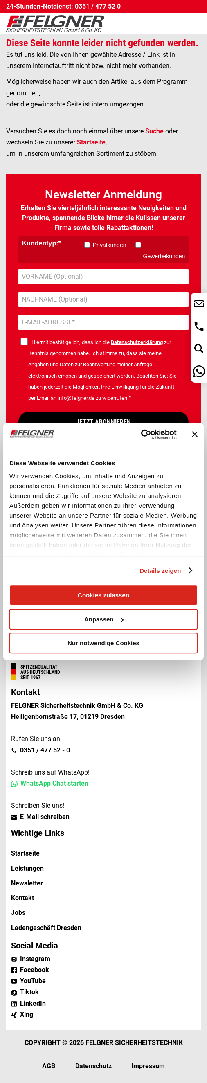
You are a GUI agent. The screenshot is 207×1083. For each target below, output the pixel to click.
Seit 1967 (30, 677)
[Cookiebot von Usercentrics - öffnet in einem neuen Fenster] (141, 434)
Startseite (91, 142)
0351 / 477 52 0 (98, 6)
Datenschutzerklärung (137, 342)
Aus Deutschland (40, 672)
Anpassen (104, 619)
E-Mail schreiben (45, 817)
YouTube (33, 981)
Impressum (148, 1066)
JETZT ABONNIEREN (103, 422)
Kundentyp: (40, 243)
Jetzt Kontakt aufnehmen (199, 304)
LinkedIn (33, 1003)
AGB (48, 1066)
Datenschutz (93, 1066)
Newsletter (27, 883)
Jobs (18, 912)
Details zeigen (160, 570)
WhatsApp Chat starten (54, 783)
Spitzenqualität (39, 667)
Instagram (35, 959)
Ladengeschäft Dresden (46, 928)
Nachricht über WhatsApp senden (199, 371)
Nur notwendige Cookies (104, 642)
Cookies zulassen (103, 595)
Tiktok (29, 992)
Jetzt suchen (199, 349)
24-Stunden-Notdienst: (39, 6)
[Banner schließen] (195, 434)
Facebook (34, 970)
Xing (26, 1014)
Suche (154, 131)
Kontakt (22, 898)
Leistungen (27, 868)
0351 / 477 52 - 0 (45, 750)
